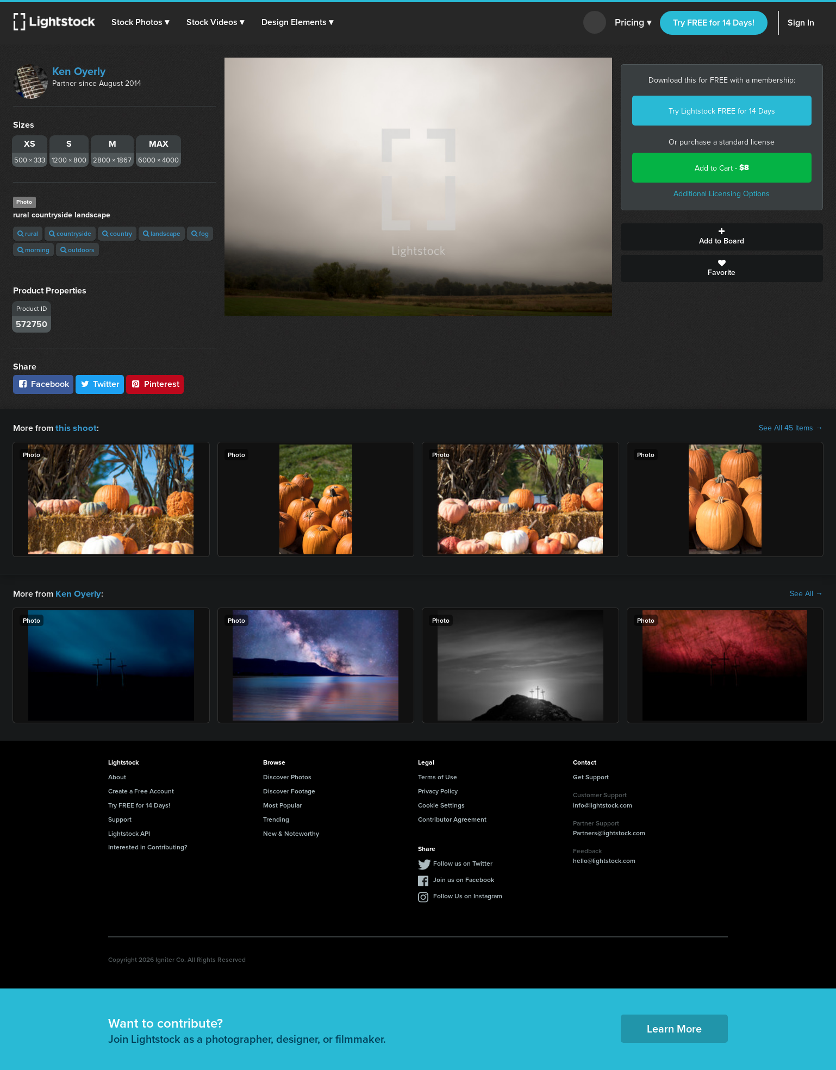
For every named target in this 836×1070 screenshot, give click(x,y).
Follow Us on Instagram (467, 894)
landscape (161, 233)
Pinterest (154, 384)
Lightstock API (129, 832)
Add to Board (722, 237)
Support (120, 818)
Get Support (591, 775)
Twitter (100, 384)
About (117, 775)
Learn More (674, 1027)
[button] (141, 22)
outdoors (77, 249)
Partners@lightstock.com (609, 831)
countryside (70, 233)
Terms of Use (437, 775)
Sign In (801, 22)
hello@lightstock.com (604, 859)
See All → (806, 592)
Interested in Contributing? (148, 845)
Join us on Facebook (463, 878)
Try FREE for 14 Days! (713, 22)
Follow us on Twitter (462, 862)
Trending (276, 818)
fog (200, 233)
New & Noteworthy (291, 832)
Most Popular (282, 804)
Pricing (633, 23)
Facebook (43, 384)
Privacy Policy (438, 789)
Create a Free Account (141, 789)
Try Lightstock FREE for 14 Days (722, 110)
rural (27, 233)
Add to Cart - (722, 167)
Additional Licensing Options (721, 193)
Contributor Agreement (452, 818)
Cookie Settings (441, 804)
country (117, 233)
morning (33, 249)
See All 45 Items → (791, 427)
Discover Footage (289, 789)
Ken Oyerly (78, 71)
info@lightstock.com (602, 804)
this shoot (74, 427)
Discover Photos (287, 775)
